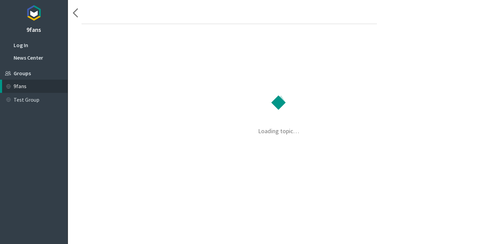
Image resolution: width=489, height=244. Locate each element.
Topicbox (34, 12)
